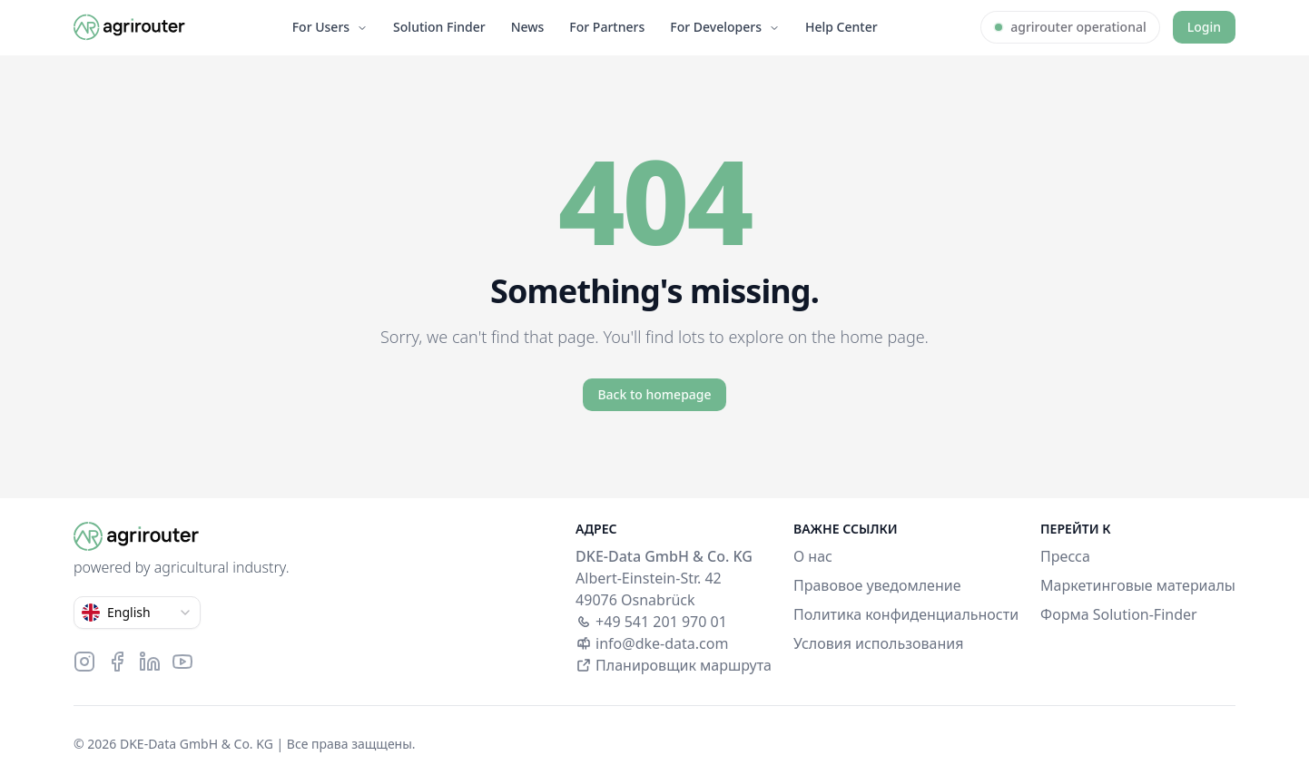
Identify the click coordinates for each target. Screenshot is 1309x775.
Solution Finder (439, 26)
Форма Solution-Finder (1118, 614)
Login (1204, 26)
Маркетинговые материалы (1137, 585)
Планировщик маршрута (674, 665)
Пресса (1065, 556)
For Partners (607, 26)
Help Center (841, 26)
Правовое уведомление (877, 585)
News (528, 26)
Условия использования (878, 643)
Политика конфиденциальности (906, 614)
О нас (812, 556)
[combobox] (137, 612)
